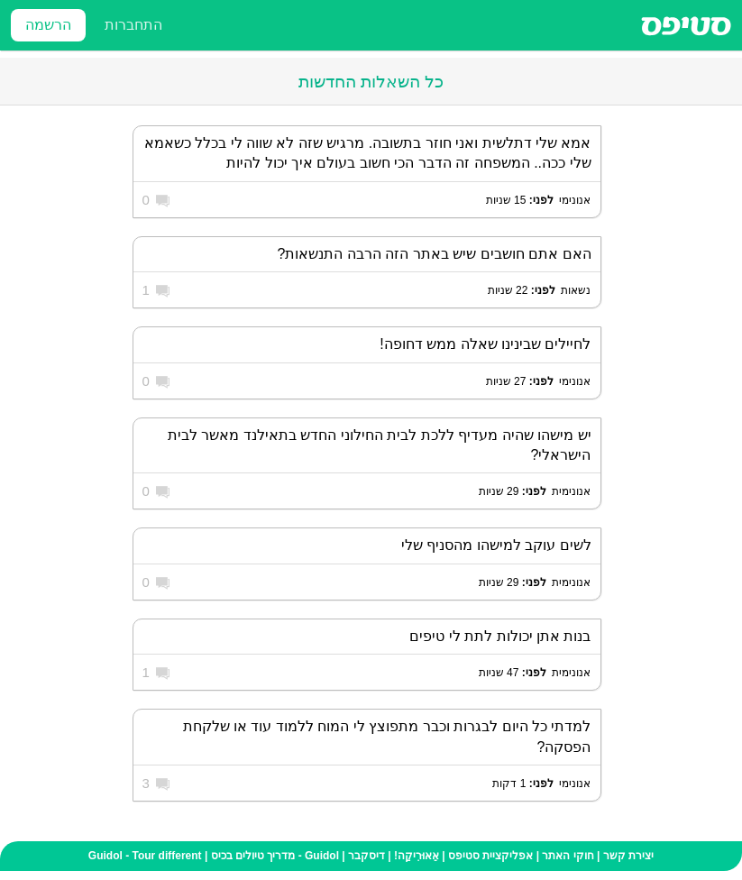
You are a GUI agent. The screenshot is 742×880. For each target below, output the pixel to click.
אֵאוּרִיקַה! (416, 855)
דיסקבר (366, 855)
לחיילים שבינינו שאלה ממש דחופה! (485, 344)
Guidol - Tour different (145, 855)
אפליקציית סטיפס (490, 855)
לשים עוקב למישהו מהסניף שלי (496, 545)
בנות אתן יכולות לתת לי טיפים (500, 636)
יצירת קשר (628, 855)
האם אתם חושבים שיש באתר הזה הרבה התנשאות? (434, 253)
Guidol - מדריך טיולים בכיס (275, 855)
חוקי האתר (567, 855)
